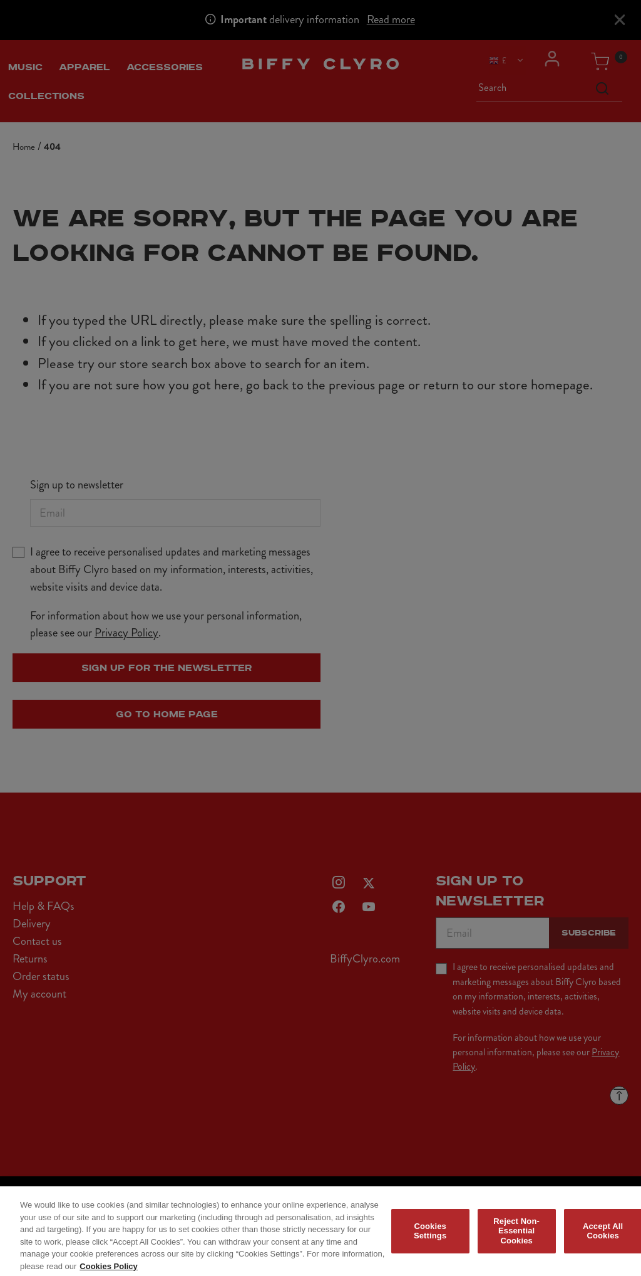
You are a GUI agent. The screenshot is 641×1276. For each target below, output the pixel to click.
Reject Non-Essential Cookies (516, 1235)
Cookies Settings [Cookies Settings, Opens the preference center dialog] (430, 1236)
